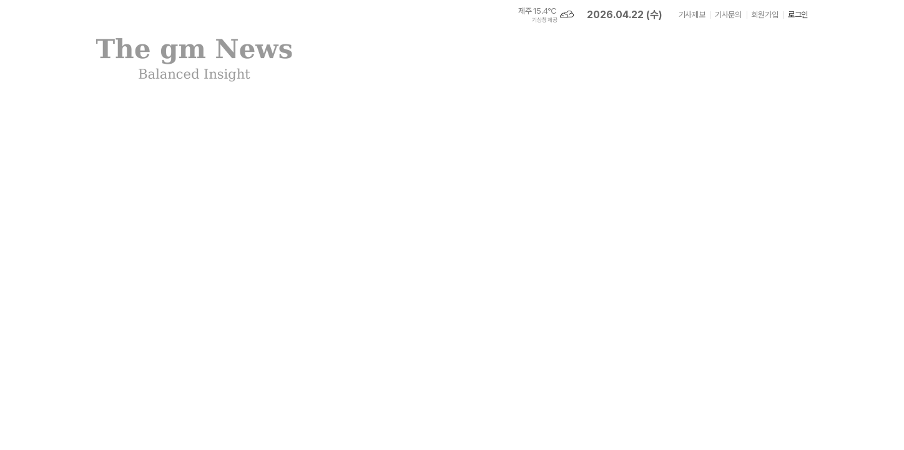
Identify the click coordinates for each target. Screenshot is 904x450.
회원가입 (765, 14)
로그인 (798, 14)
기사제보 (692, 14)
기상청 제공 (544, 20)
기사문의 (728, 14)
